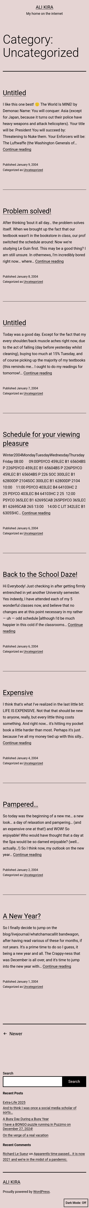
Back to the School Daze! (40, 575)
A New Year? (22, 916)
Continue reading (17, 149)
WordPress (41, 1192)
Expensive (18, 693)
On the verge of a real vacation (25, 1135)
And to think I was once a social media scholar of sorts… (39, 1110)
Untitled (14, 93)
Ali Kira (44, 7)
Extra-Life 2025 (14, 1102)
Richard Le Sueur (15, 1154)
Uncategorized (33, 170)
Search (8, 1073)
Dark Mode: (76, 1203)
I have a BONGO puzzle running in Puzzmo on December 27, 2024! (37, 1126)
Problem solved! (27, 211)
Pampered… (20, 804)
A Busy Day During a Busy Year (26, 1119)
